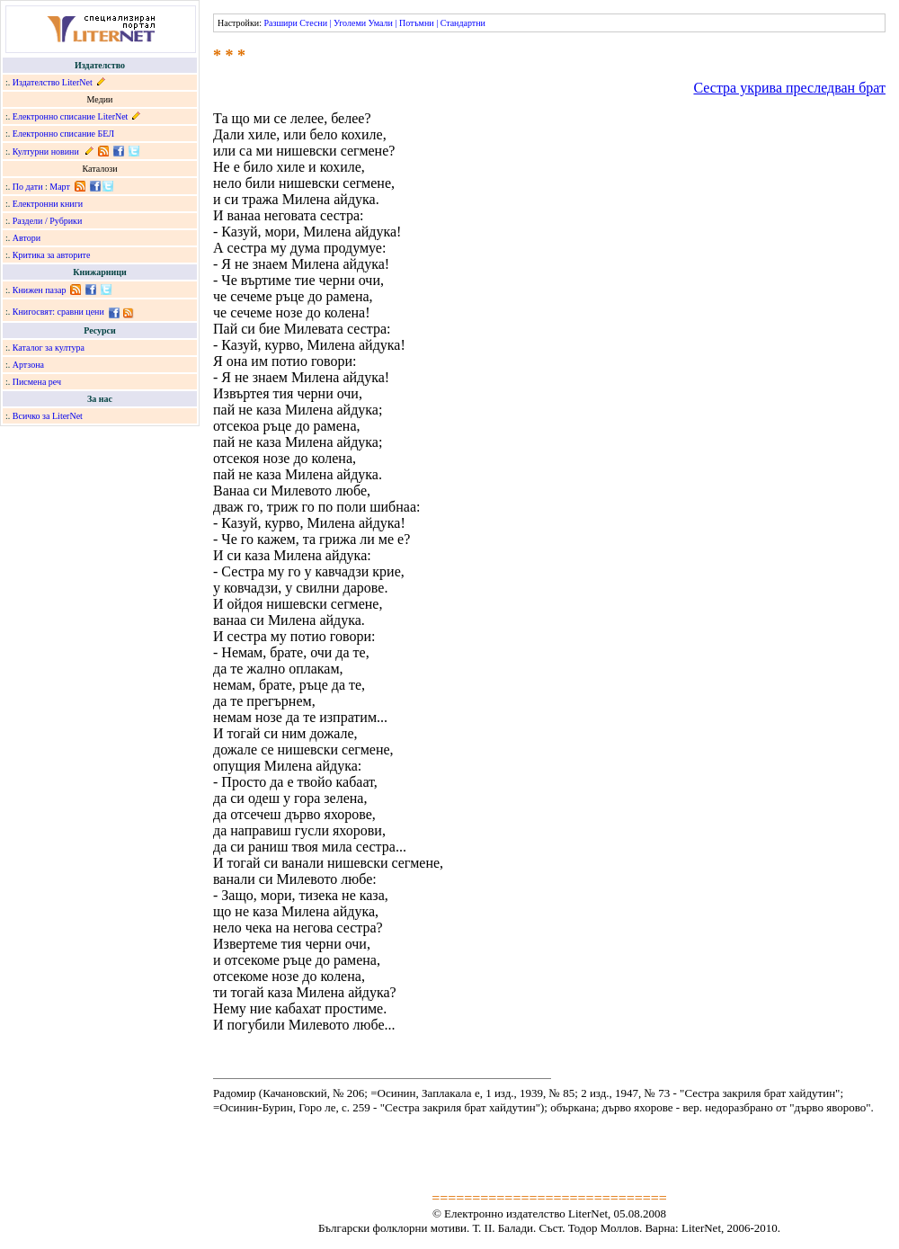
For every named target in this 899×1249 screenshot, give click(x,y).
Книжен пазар (40, 290)
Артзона (28, 365)
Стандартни (463, 23)
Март (59, 187)
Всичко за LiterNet (48, 416)
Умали (381, 23)
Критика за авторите (52, 255)
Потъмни (416, 23)
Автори (26, 238)
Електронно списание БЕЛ (63, 133)
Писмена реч (37, 382)
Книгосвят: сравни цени (58, 312)
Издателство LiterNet (53, 82)
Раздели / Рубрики (48, 221)
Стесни (313, 23)
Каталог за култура (49, 347)
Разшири (280, 23)
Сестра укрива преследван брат (789, 87)
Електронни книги (48, 204)
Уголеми (350, 23)
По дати (28, 187)
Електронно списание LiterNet (71, 116)
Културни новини (46, 151)
